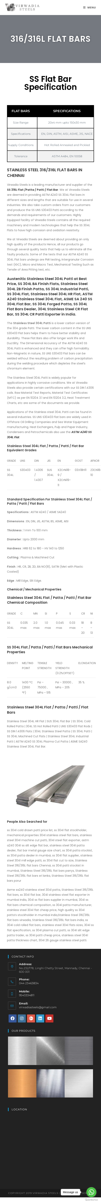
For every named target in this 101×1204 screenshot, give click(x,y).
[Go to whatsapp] (91, 1192)
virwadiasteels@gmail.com (38, 1007)
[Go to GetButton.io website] (91, 1200)
